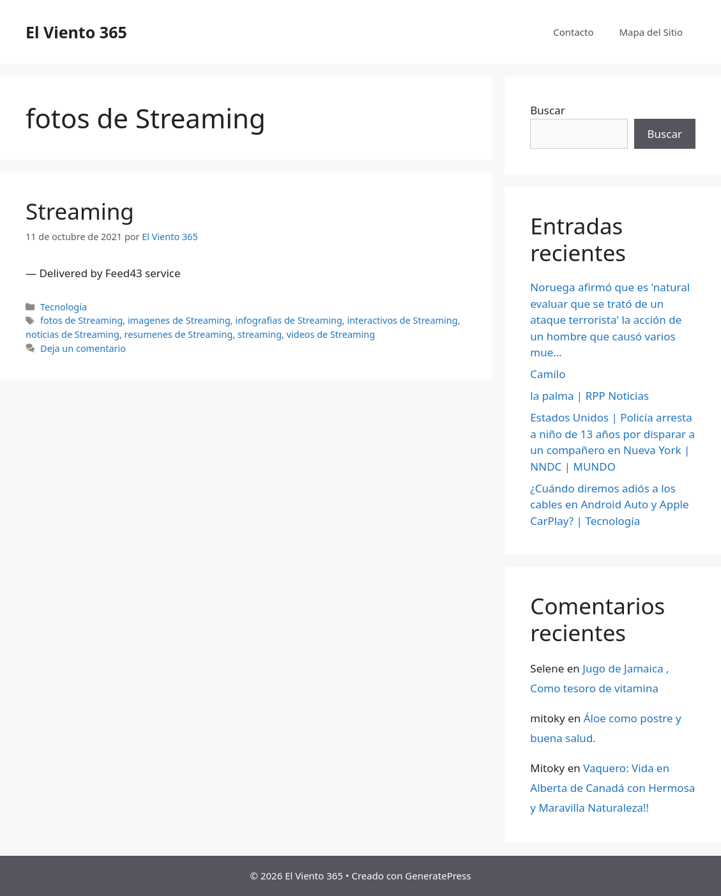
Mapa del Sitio (651, 32)
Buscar (547, 110)
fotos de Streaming (81, 320)
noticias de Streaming (72, 334)
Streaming (80, 211)
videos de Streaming (331, 334)
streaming (260, 334)
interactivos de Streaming (402, 320)
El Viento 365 (76, 32)
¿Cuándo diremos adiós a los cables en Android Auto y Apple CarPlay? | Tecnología (609, 504)
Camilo (547, 374)
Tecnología (63, 307)
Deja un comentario (83, 348)
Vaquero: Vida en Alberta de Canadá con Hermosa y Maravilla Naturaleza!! (612, 787)
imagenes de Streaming (179, 320)
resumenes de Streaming (179, 334)
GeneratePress (438, 875)
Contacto (573, 32)
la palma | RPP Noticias (589, 395)
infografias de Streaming (288, 320)
